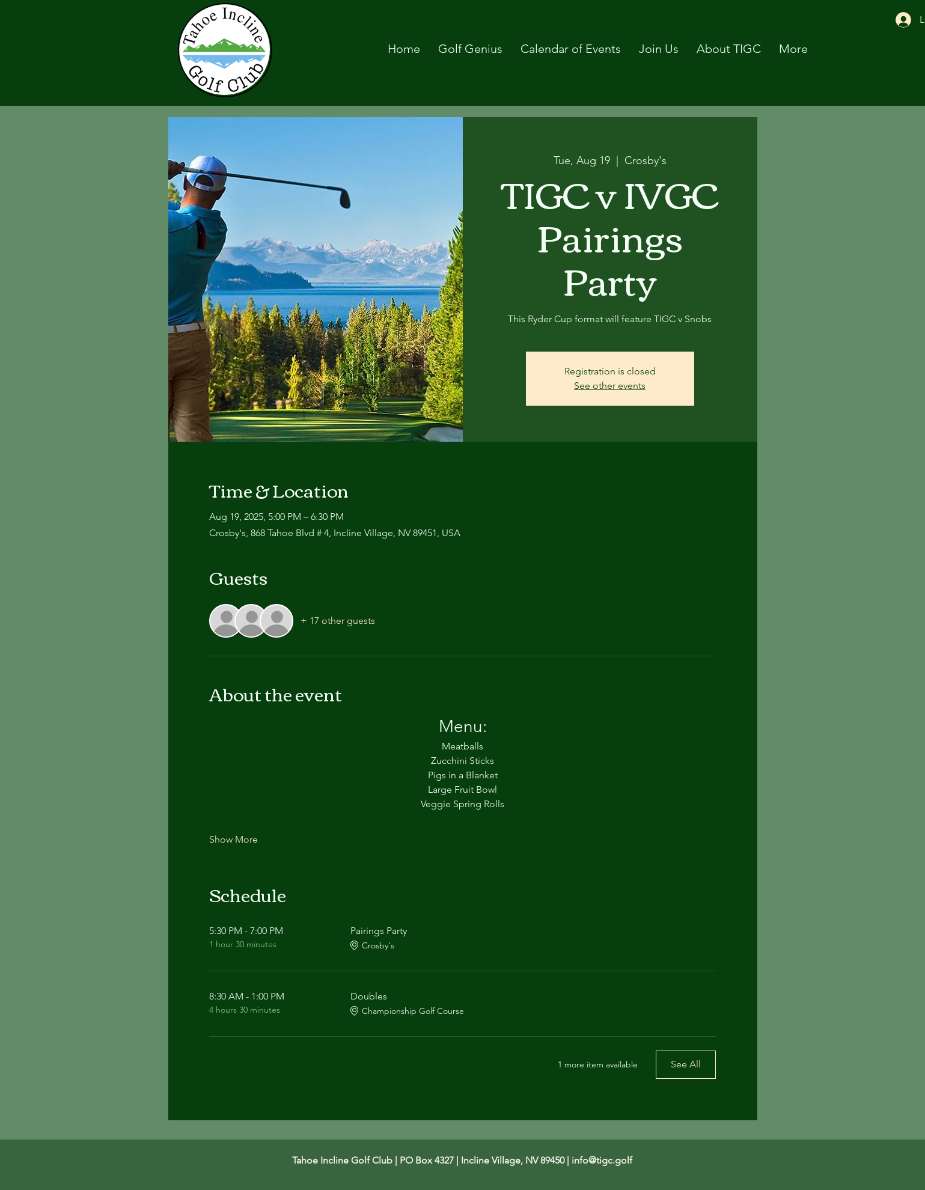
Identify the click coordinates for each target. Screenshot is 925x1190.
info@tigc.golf (602, 1160)
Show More (233, 839)
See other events (610, 385)
